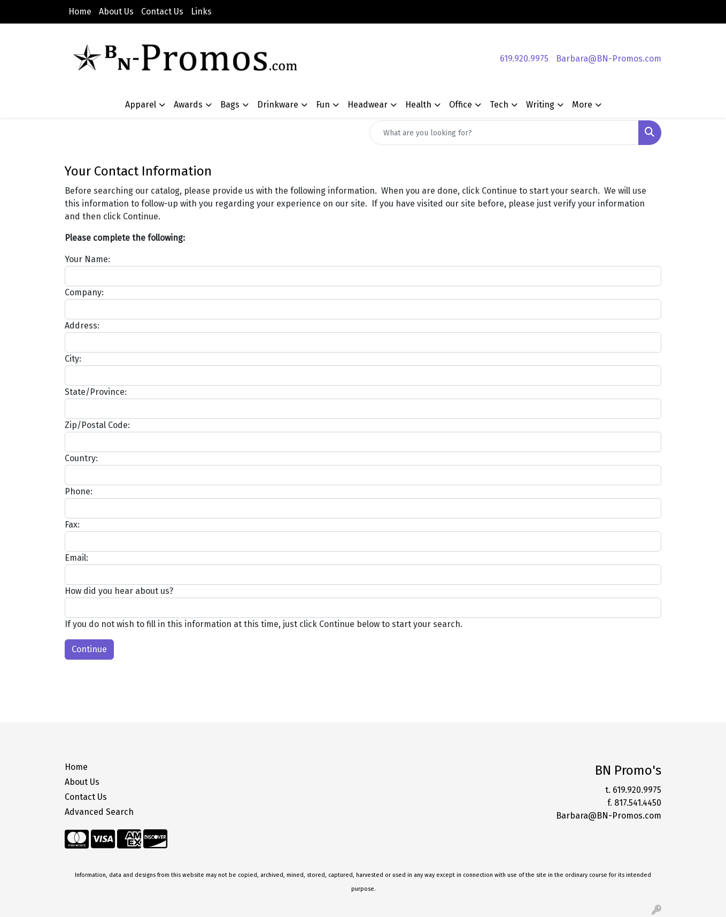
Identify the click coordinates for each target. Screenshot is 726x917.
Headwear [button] (367, 105)
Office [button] (460, 105)
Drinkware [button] (277, 105)
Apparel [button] (140, 105)
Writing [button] (540, 105)
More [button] (582, 105)
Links (201, 11)
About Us (116, 11)
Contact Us (162, 11)
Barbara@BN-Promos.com (608, 59)
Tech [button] (499, 105)
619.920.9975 (524, 59)
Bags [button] (230, 105)
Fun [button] (323, 105)
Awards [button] (188, 105)
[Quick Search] (504, 132)
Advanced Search (99, 812)
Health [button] (418, 105)
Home (79, 11)
